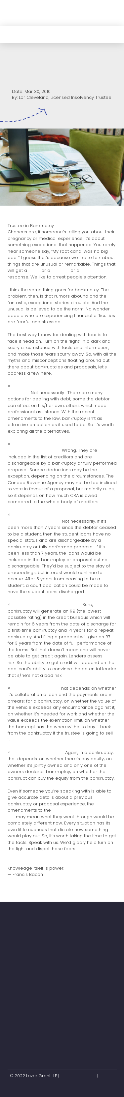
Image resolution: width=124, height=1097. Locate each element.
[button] (110, 12)
